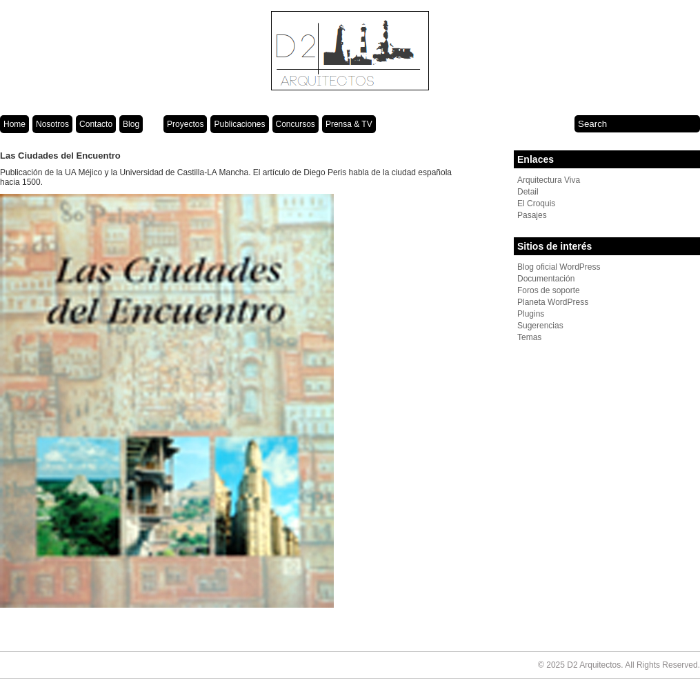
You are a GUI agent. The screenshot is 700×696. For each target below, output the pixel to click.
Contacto (95, 124)
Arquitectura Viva (548, 180)
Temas (529, 337)
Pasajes (532, 215)
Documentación (545, 279)
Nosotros (52, 124)
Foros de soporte (548, 290)
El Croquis (536, 203)
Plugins (530, 314)
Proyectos (185, 124)
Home (14, 124)
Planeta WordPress (552, 302)
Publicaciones (239, 124)
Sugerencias (540, 325)
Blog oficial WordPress (559, 267)
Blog (131, 124)
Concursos (295, 124)
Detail (528, 192)
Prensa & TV (349, 124)
